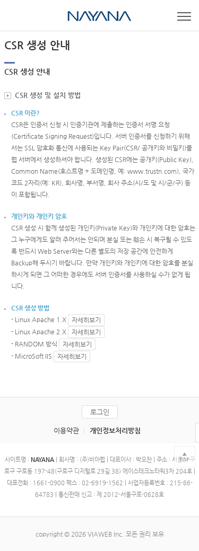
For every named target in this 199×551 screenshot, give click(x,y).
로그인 (99, 412)
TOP (184, 460)
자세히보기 (86, 320)
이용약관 (66, 430)
